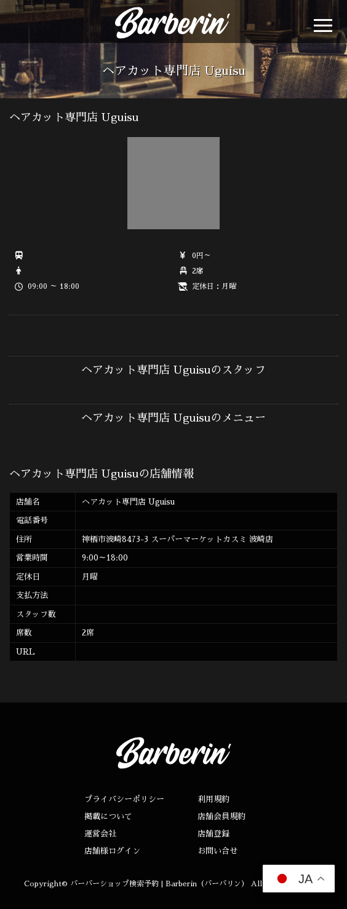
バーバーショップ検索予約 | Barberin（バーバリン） (159, 883)
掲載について (108, 816)
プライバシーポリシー (124, 799)
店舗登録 (213, 834)
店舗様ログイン (112, 851)
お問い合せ (217, 851)
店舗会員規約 (221, 816)
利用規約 (213, 799)
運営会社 (100, 834)
